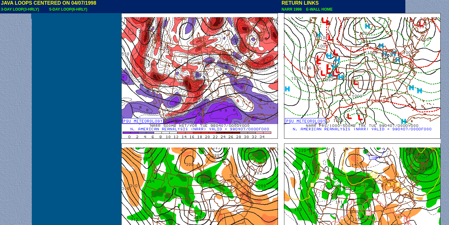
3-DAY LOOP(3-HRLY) (20, 9)
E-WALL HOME (318, 9)
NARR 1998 (292, 9)
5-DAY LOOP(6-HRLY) (68, 9)
